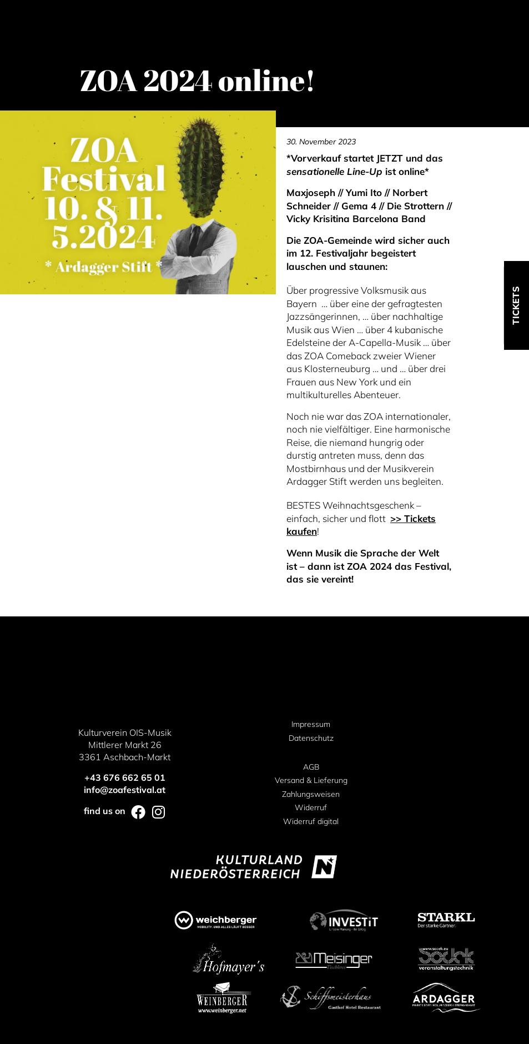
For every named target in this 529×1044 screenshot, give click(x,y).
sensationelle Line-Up (334, 171)
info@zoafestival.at (124, 789)
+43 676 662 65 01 (124, 777)
